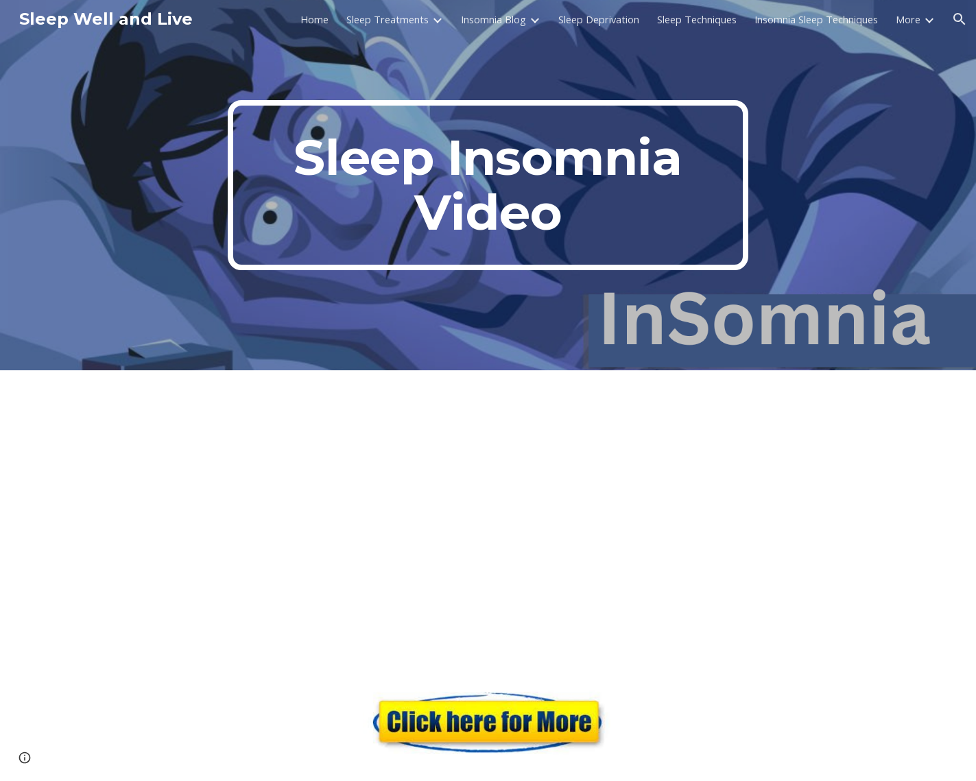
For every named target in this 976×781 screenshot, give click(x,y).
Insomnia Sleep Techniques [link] (816, 19)
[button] (959, 19)
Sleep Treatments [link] (387, 19)
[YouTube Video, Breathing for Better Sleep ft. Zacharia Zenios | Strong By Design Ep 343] (487, 518)
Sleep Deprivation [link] (598, 19)
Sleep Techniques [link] (697, 19)
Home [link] (314, 19)
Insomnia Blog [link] (493, 19)
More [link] (908, 19)
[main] (488, 185)
